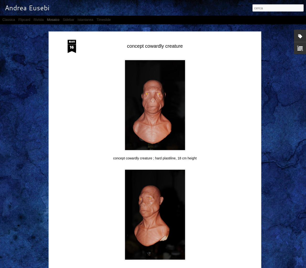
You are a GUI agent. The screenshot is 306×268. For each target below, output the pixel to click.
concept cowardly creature (155, 46)
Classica (8, 20)
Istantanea (85, 20)
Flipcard (24, 20)
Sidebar (68, 20)
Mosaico (53, 20)
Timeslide (104, 20)
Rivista (38, 20)
